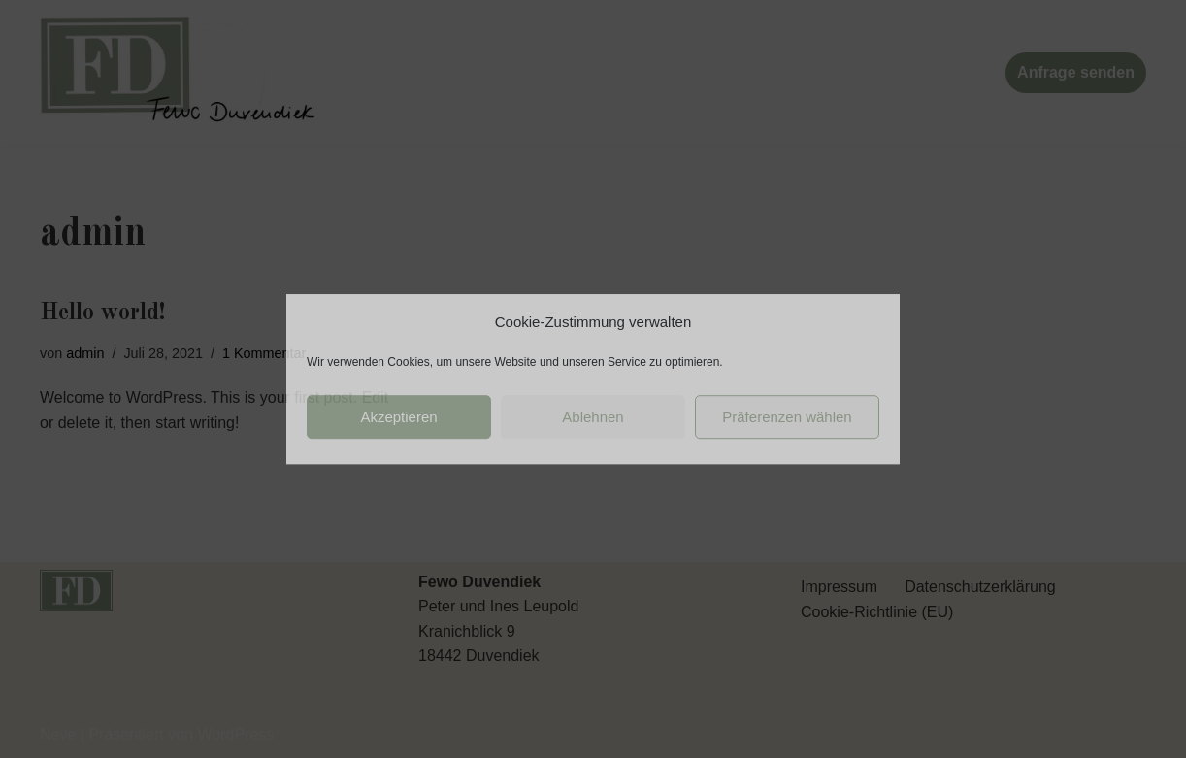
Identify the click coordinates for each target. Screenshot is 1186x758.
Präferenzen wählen (786, 417)
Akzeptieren (398, 417)
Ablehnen (592, 417)
